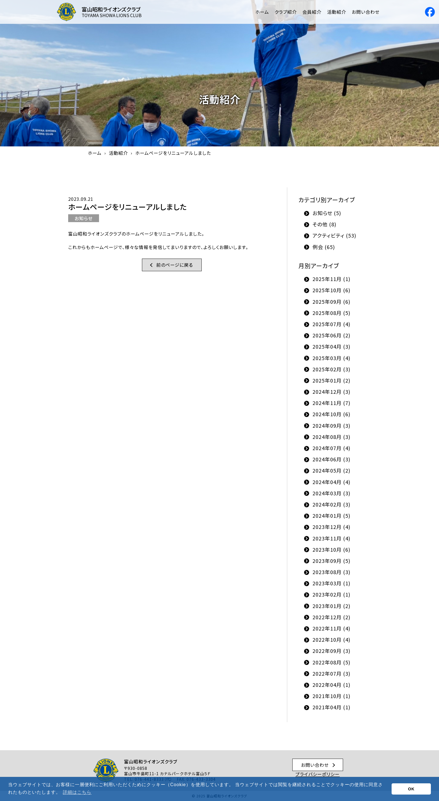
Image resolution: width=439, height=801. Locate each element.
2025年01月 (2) (331, 380)
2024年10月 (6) (331, 414)
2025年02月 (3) (331, 369)
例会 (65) (323, 246)
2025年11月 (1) (331, 278)
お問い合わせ (366, 11)
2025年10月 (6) (331, 290)
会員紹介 (311, 11)
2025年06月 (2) (331, 335)
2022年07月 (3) (331, 673)
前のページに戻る (174, 264)
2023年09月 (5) (331, 560)
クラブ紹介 (286, 11)
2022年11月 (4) (331, 628)
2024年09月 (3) (331, 425)
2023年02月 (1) (331, 594)
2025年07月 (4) (331, 324)
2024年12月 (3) (331, 391)
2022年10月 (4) (331, 639)
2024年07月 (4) (331, 448)
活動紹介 (336, 11)
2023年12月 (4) (331, 526)
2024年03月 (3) (331, 493)
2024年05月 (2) (331, 470)
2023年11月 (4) (331, 538)
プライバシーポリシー (317, 774)
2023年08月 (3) (331, 572)
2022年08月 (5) (331, 662)
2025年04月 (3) (331, 346)
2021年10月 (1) (331, 695)
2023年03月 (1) (331, 583)
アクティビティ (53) (334, 235)
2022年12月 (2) (331, 617)
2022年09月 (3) (331, 650)
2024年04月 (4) (331, 481)
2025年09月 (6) (331, 301)
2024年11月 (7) (331, 402)
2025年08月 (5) (331, 312)
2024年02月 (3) (331, 504)
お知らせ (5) (326, 213)
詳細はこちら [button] (77, 792)
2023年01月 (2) (331, 605)
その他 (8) (324, 224)
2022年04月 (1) (331, 684)
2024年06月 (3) (331, 459)
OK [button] (411, 789)
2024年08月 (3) (331, 436)
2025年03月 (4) (331, 358)
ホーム (262, 11)
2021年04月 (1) (331, 707)
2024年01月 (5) (331, 515)
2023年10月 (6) (331, 549)
